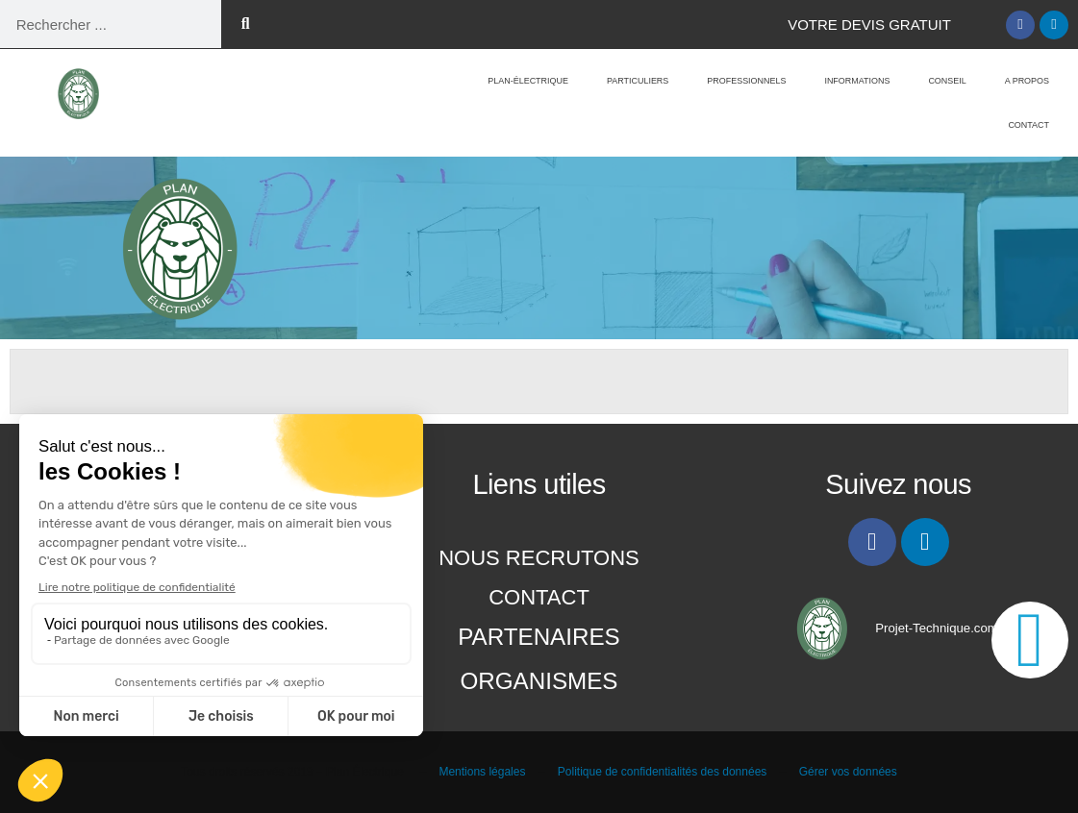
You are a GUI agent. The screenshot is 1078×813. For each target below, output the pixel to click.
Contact (1028, 125)
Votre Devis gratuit (869, 24)
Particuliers (637, 81)
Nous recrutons (539, 558)
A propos (1027, 81)
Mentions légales (482, 771)
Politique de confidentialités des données (662, 771)
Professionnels (746, 81)
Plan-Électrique (528, 81)
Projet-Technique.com (936, 628)
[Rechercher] (245, 24)
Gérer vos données (848, 771)
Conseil (946, 81)
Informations (857, 81)
